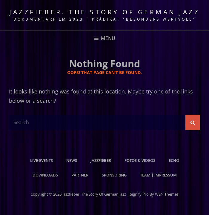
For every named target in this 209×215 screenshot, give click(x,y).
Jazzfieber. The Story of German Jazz (104, 12)
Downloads (45, 175)
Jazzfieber (100, 160)
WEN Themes (167, 194)
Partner (79, 175)
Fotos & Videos (140, 160)
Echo (174, 160)
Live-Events (41, 160)
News (71, 160)
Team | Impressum (158, 175)
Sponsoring (114, 175)
